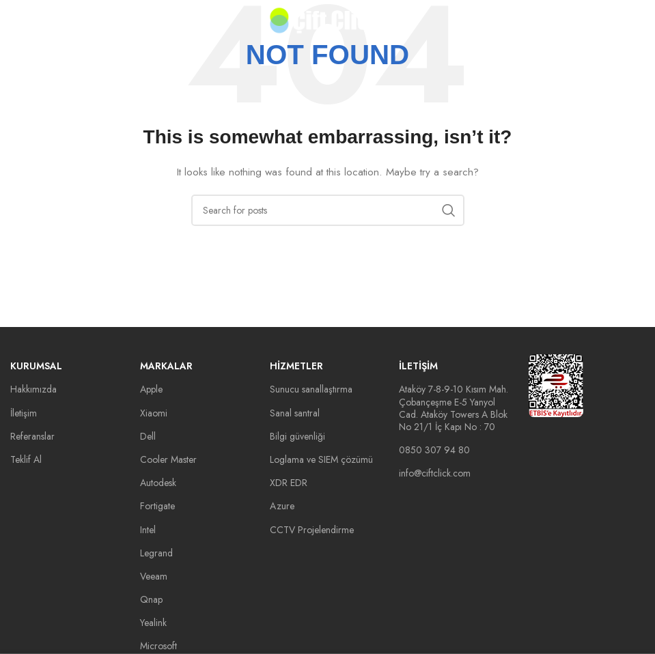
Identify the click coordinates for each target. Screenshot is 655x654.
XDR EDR (288, 482)
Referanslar (32, 436)
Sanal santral (295, 413)
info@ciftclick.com (435, 473)
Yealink (153, 622)
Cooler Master (168, 459)
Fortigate (157, 506)
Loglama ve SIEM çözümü (321, 459)
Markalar (166, 366)
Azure (282, 506)
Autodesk (158, 482)
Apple (151, 389)
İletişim (23, 413)
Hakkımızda (33, 389)
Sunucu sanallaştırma (311, 389)
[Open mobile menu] (32, 20)
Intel (148, 530)
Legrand (156, 553)
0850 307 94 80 (434, 450)
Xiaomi (153, 413)
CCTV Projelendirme (312, 530)
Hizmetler (296, 366)
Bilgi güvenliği (297, 436)
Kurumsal (36, 366)
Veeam (153, 576)
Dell (148, 436)
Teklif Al (26, 459)
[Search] (327, 210)
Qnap (151, 599)
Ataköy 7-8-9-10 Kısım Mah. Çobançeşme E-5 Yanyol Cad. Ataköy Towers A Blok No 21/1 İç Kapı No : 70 (453, 407)
